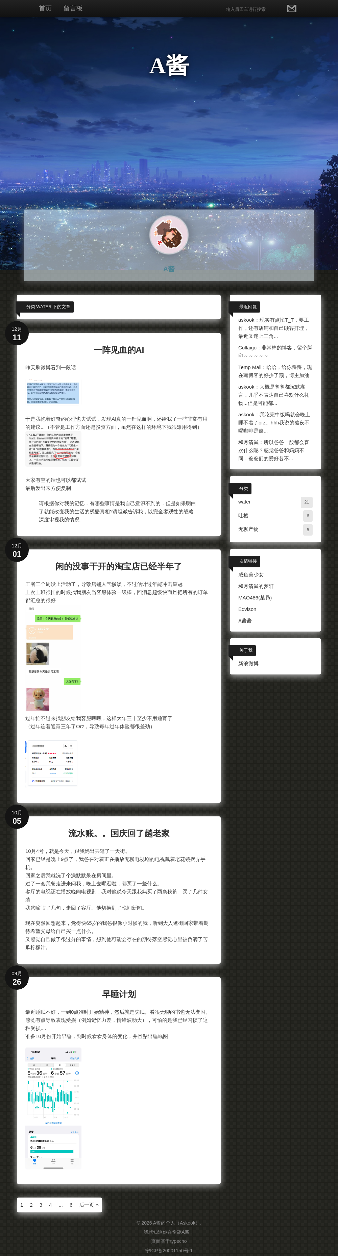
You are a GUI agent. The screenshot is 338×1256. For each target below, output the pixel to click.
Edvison (247, 609)
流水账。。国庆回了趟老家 (119, 833)
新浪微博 (248, 663)
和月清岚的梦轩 (256, 586)
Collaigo (247, 347)
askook (246, 320)
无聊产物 (248, 529)
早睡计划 (119, 994)
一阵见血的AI (119, 349)
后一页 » (89, 1205)
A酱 (169, 65)
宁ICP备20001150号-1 (169, 1250)
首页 (45, 8)
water (244, 501)
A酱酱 (245, 620)
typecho (178, 1241)
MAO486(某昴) (255, 597)
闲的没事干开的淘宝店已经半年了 (118, 566)
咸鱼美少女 (251, 574)
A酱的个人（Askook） (176, 1223)
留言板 (73, 8)
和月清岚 (248, 442)
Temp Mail (249, 367)
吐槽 (243, 515)
